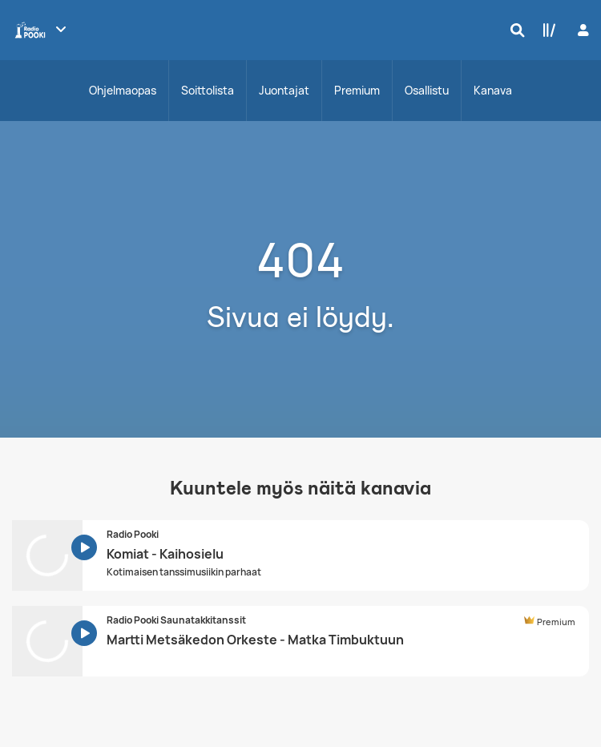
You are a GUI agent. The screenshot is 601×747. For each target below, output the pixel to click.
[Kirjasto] (546, 29)
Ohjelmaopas (122, 90)
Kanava (493, 90)
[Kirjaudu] (581, 30)
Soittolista (207, 90)
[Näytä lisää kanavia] (61, 29)
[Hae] (513, 29)
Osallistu (427, 90)
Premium (357, 90)
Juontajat (284, 90)
